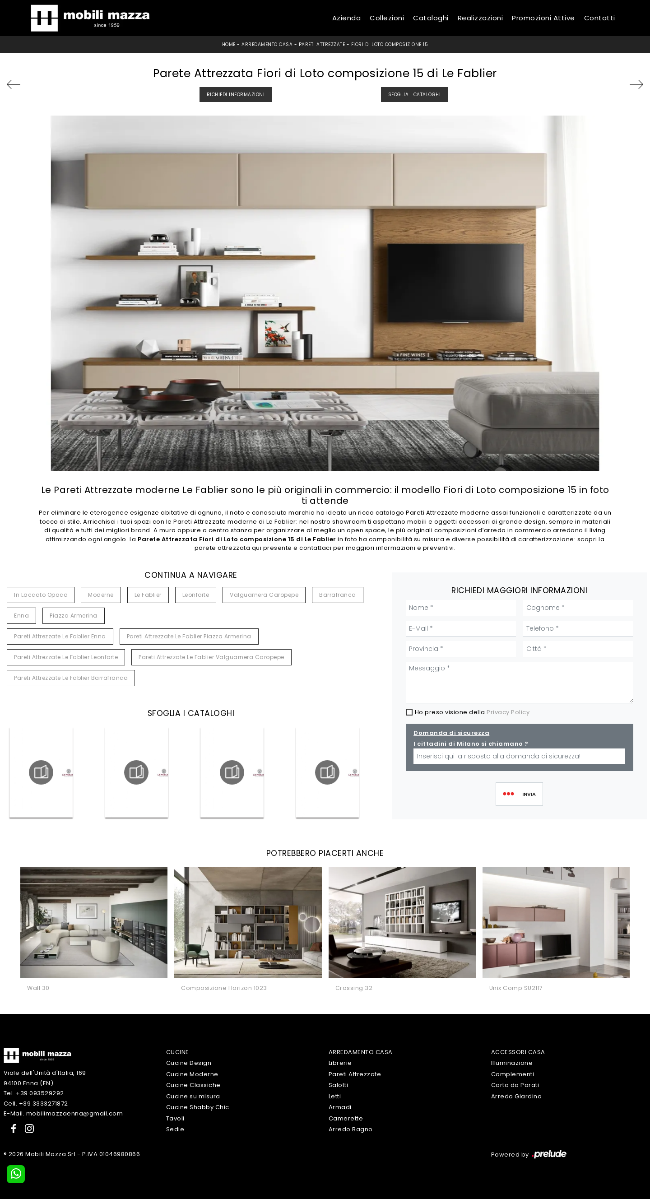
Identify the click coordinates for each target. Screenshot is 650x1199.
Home (229, 44)
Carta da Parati (515, 1085)
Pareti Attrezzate (322, 44)
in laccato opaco (40, 595)
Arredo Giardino (516, 1096)
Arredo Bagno (351, 1129)
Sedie (175, 1129)
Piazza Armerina (74, 615)
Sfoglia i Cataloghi (414, 94)
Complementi (512, 1074)
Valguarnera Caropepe (264, 595)
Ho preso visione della (472, 712)
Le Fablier (148, 595)
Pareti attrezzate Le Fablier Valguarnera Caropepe (211, 657)
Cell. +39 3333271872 (36, 1103)
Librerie (340, 1063)
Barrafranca (337, 595)
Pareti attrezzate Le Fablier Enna (60, 636)
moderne (101, 595)
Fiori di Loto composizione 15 (389, 44)
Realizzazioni (480, 18)
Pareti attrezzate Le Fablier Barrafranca (71, 678)
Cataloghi (431, 18)
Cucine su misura (193, 1096)
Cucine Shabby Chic (197, 1107)
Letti (335, 1096)
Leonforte (195, 595)
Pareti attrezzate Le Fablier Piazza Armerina (189, 636)
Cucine (177, 1052)
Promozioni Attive (543, 18)
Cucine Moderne (192, 1074)
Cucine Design (189, 1063)
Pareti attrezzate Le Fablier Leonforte (66, 657)
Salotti (338, 1085)
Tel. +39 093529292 (34, 1093)
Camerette (346, 1118)
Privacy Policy (508, 712)
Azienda (346, 18)
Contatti (599, 18)
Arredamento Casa (266, 44)
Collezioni (387, 18)
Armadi (340, 1107)
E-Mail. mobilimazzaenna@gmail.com (63, 1113)
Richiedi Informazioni (236, 94)
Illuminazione (512, 1063)
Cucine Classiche (193, 1085)
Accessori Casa (518, 1052)
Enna (21, 615)
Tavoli (175, 1118)
